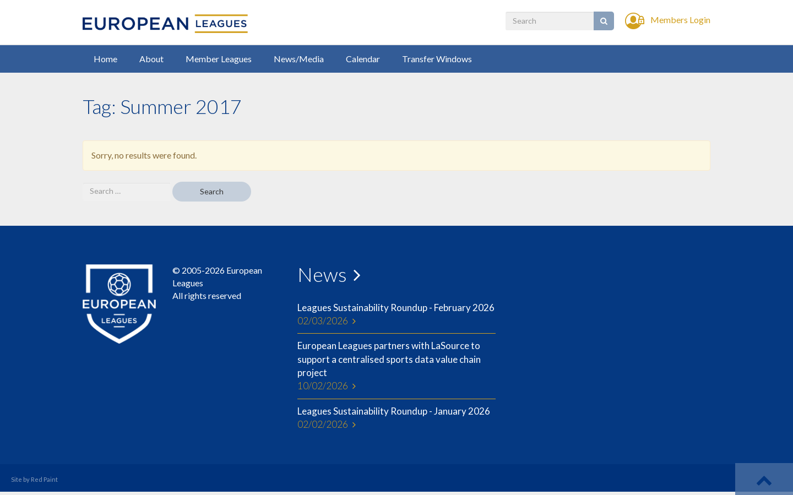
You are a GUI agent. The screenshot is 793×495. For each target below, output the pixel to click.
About (151, 58)
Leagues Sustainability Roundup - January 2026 (396, 418)
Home (105, 58)
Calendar (363, 58)
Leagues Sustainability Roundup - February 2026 (396, 315)
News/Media (299, 58)
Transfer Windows (437, 58)
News (322, 274)
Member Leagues (219, 58)
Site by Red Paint (34, 479)
